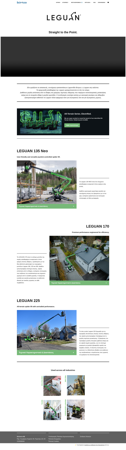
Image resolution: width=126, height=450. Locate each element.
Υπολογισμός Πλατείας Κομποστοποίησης (61, 439)
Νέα (94, 2)
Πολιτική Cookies (53, 444)
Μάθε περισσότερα (72, 125)
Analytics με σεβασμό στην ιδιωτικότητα (94, 447)
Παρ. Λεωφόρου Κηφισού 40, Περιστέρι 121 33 (31, 441)
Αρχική (58, 2)
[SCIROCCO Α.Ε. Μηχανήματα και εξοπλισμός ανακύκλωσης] (22, 2)
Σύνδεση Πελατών (85, 439)
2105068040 (21, 444)
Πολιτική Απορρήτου (54, 441)
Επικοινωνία (101, 2)
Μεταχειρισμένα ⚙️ (76, 2)
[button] (68, 2)
